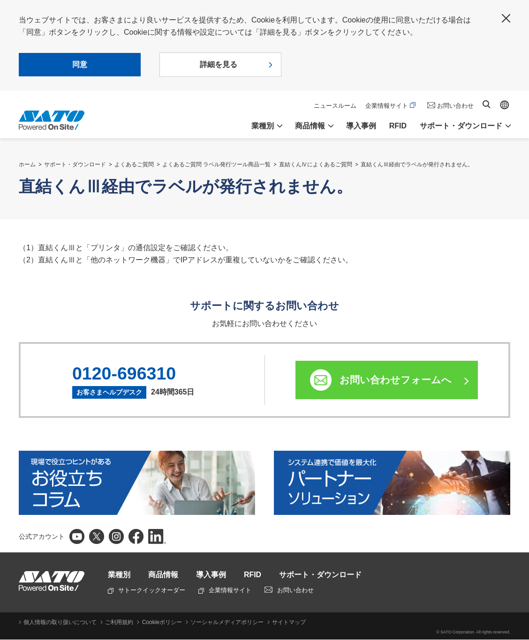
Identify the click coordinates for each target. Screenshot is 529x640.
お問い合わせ (455, 105)
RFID (398, 126)
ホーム (27, 164)
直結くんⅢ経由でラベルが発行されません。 (417, 164)
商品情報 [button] (310, 126)
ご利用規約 (119, 622)
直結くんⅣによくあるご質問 (315, 164)
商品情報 (163, 575)
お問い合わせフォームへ (396, 379)
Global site (504, 105)
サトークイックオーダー (146, 590)
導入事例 (361, 126)
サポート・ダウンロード (75, 164)
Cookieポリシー (161, 622)
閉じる (506, 18)
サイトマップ (288, 622)
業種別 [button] (262, 126)
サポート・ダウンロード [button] (461, 126)
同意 (79, 64)
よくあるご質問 (134, 164)
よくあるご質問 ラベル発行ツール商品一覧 (216, 164)
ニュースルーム (335, 105)
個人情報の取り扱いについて (60, 622)
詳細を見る (218, 64)
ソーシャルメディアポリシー (226, 622)
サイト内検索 (486, 104)
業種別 (119, 575)
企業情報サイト (390, 105)
